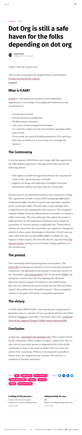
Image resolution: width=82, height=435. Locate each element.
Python (32, 380)
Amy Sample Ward (33, 274)
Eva (13, 337)
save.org (42, 380)
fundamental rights (17, 380)
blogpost (23, 317)
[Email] (71, 375)
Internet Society (25, 384)
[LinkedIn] (67, 375)
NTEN (65, 274)
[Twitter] (75, 4)
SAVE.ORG (14, 267)
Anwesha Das (19, 54)
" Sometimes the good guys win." (36, 337)
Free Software (40, 376)
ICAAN (12, 99)
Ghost (49, 429)
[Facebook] (63, 375)
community (26, 376)
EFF (27, 271)
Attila (61, 429)
